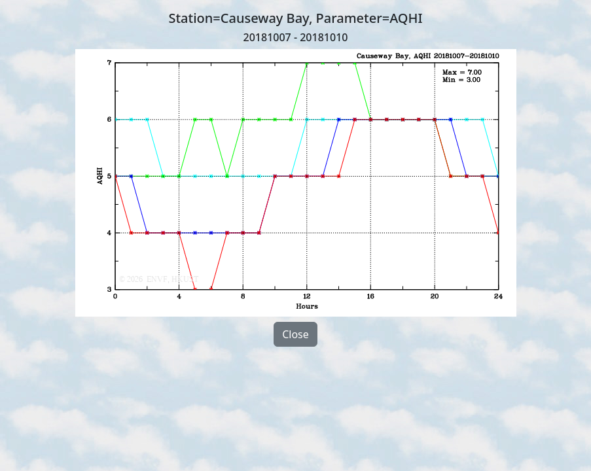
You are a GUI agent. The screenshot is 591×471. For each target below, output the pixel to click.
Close (295, 334)
